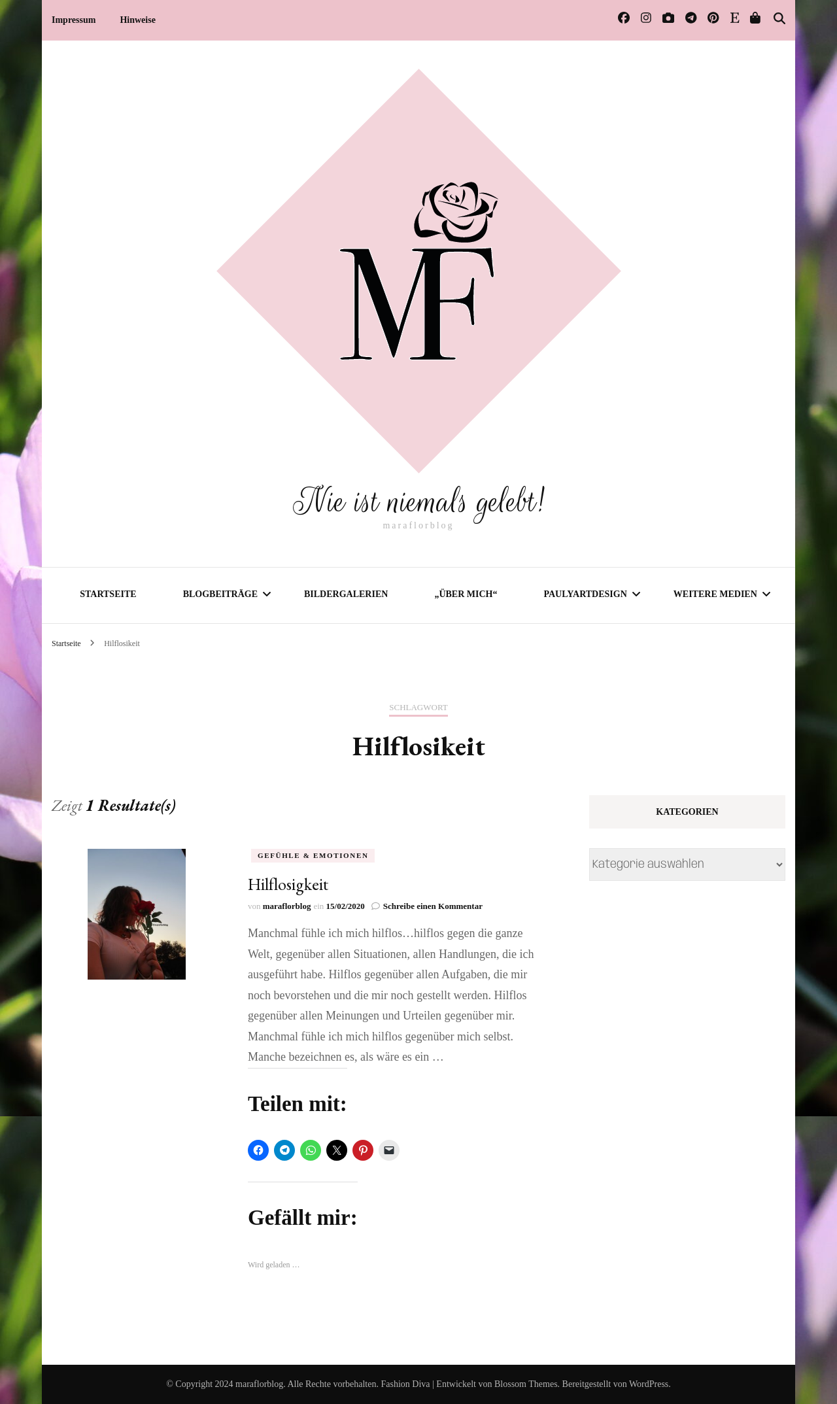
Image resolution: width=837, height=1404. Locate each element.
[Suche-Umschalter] (779, 19)
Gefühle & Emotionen (313, 855)
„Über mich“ (465, 594)
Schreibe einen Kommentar (433, 906)
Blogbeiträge (220, 594)
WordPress (648, 1384)
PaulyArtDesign (584, 594)
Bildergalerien (346, 594)
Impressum (73, 20)
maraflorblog (287, 906)
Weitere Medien (715, 594)
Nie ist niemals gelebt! (418, 501)
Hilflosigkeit (288, 883)
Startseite (108, 594)
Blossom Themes (526, 1384)
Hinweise (137, 20)
